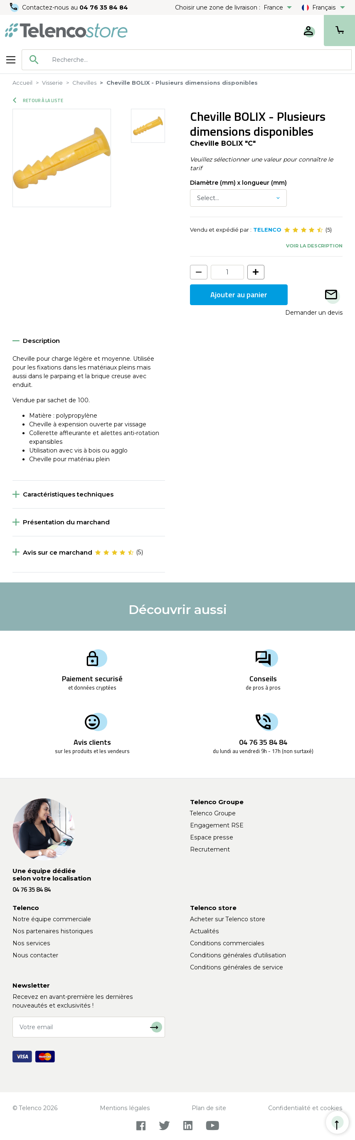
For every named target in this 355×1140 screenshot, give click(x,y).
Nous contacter (35, 955)
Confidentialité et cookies (305, 1108)
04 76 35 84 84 (103, 7)
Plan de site (209, 1108)
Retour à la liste (38, 100)
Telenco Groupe (213, 813)
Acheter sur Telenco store (227, 919)
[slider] (303, 230)
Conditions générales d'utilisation (238, 955)
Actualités (204, 931)
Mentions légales (125, 1108)
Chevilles (84, 82)
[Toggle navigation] (11, 59)
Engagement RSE (217, 825)
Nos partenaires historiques (52, 931)
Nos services (31, 943)
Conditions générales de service (236, 967)
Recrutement (210, 849)
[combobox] (187, 59)
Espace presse (211, 837)
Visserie (52, 82)
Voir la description (314, 246)
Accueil (22, 82)
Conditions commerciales (227, 943)
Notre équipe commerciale (51, 919)
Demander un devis (314, 312)
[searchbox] (199, 59)
